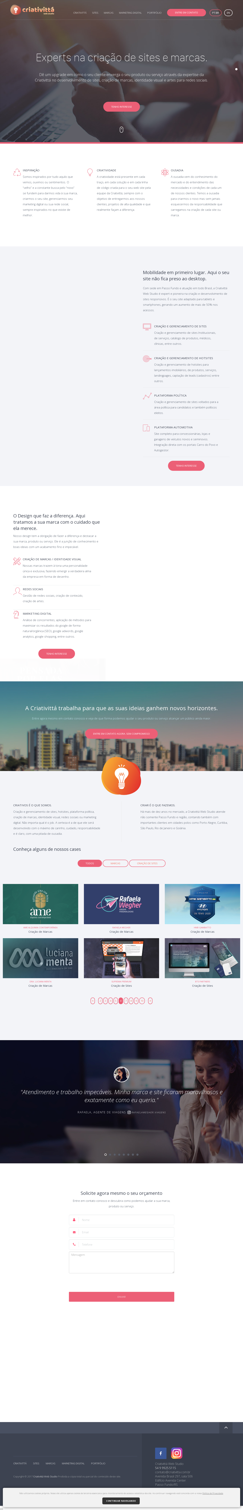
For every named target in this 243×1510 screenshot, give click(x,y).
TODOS (90, 863)
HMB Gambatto (202, 927)
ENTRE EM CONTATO (186, 12)
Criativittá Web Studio (45, 1476)
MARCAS (109, 12)
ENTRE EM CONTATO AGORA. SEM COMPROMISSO (121, 733)
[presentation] (121, 1282)
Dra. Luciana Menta (40, 981)
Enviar (122, 1296)
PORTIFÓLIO (154, 12)
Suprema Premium (121, 981)
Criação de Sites (147, 863)
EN (228, 12)
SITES (95, 12)
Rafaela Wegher (121, 927)
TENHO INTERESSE (121, 106)
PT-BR (215, 12)
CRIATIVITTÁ (80, 12)
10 (142, 1000)
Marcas (115, 863)
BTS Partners (202, 981)
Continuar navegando (121, 1500)
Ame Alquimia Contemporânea (40, 927)
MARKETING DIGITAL (130, 12)
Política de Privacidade (212, 1493)
